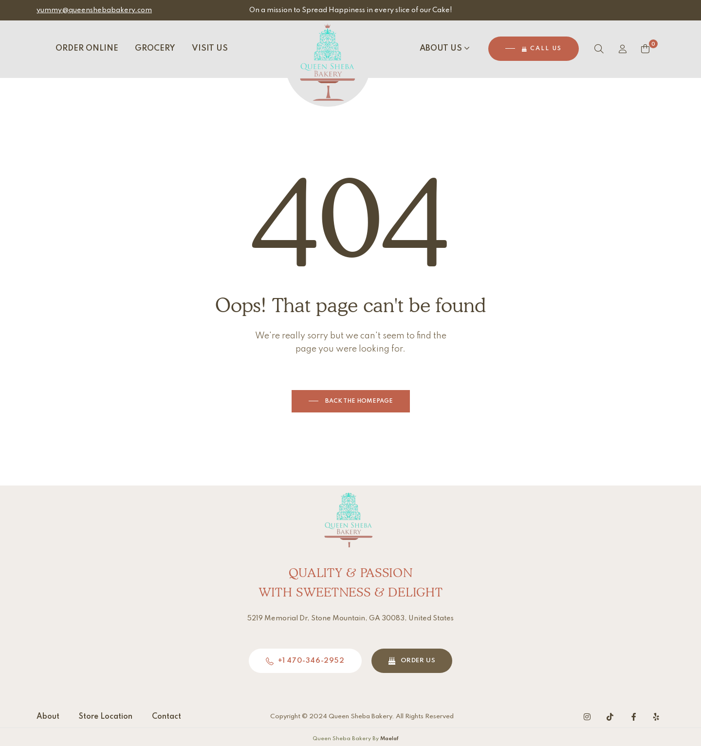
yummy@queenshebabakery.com (94, 10)
